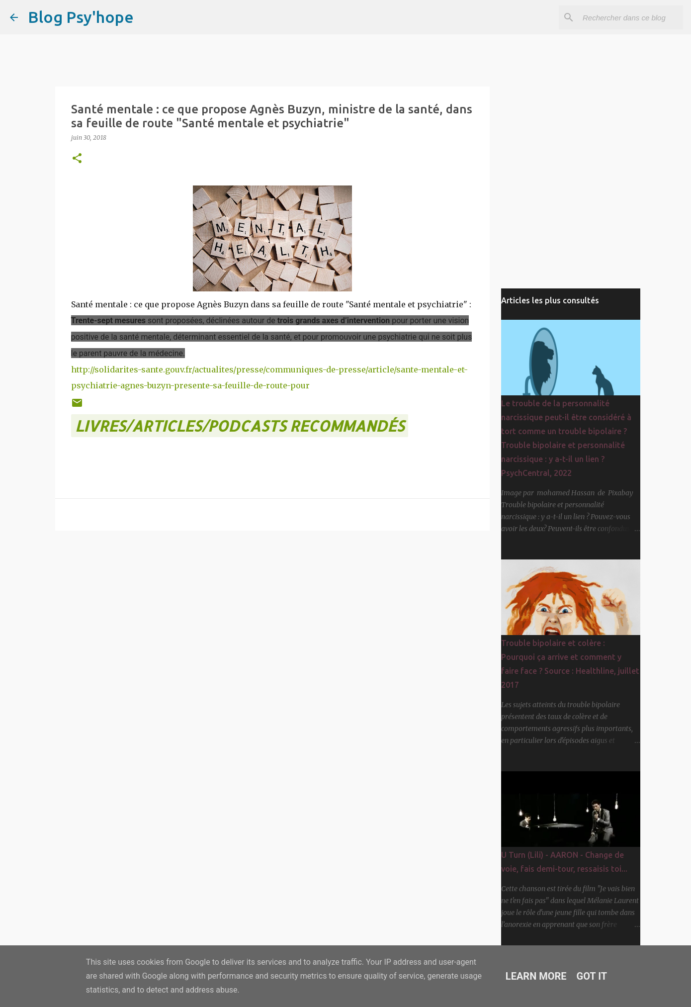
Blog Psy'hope (81, 17)
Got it (592, 976)
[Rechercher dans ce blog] (631, 17)
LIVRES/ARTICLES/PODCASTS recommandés (239, 425)
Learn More (536, 976)
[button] (77, 159)
